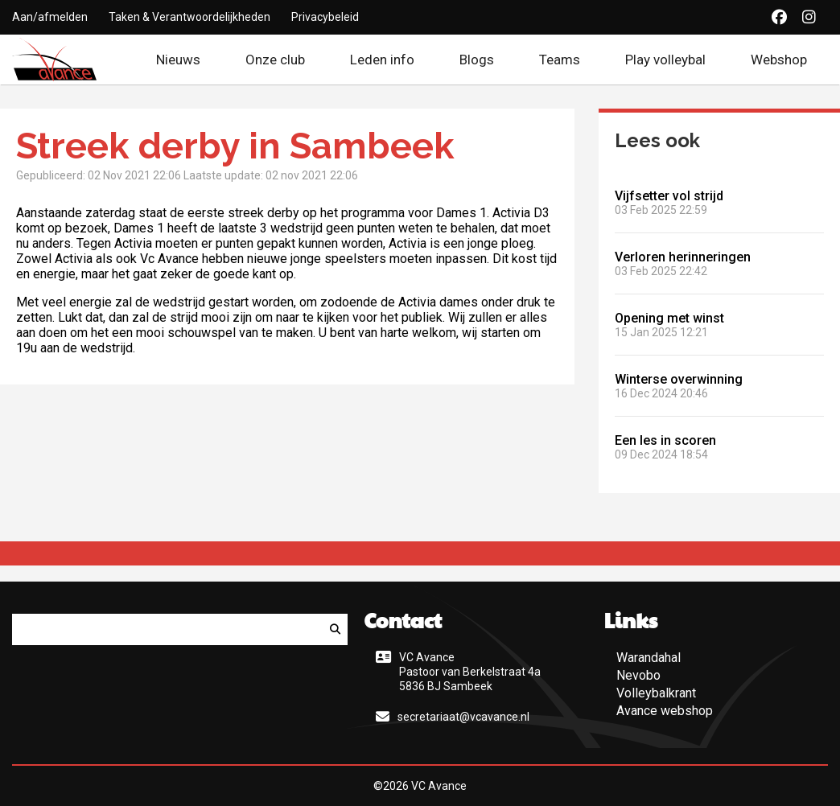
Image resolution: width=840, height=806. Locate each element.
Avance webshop (664, 710)
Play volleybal (665, 59)
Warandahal (648, 657)
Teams (559, 59)
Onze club (275, 59)
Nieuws (178, 59)
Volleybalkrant (656, 693)
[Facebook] (779, 17)
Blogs (476, 59)
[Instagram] (809, 17)
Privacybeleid (325, 16)
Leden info (382, 59)
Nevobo (638, 675)
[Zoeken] (335, 629)
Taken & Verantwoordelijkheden (189, 16)
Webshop (789, 59)
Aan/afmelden (50, 16)
